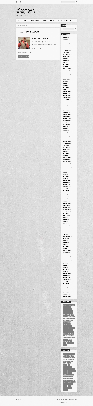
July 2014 (65, 287)
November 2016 (66, 232)
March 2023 (65, 89)
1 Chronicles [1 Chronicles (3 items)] (65, 353)
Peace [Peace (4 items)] (73, 331)
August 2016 (66, 238)
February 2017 (66, 227)
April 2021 (65, 134)
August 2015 (66, 261)
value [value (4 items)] (68, 343)
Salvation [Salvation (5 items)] (70, 339)
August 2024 (66, 56)
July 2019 (65, 170)
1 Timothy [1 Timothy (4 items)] (65, 359)
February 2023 (66, 91)
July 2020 (65, 151)
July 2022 (65, 105)
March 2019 (65, 178)
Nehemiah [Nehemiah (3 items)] (73, 382)
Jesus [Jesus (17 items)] (64, 329)
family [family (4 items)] (72, 314)
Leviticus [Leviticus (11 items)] (64, 380)
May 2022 (65, 108)
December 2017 (66, 207)
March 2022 (65, 112)
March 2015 (65, 271)
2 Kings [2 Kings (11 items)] (71, 361)
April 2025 (65, 41)
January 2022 (66, 116)
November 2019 (66, 163)
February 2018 (66, 203)
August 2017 (66, 215)
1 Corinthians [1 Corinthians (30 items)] (72, 353)
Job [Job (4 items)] (68, 376)
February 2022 (66, 114)
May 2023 (65, 85)
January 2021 (66, 139)
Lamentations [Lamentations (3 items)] (69, 378)
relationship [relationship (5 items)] (65, 337)
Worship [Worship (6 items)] (64, 345)
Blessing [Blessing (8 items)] (69, 307)
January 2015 (66, 275)
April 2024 (65, 64)
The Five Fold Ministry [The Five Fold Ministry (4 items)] (67, 341)
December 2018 (66, 184)
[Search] (68, 2)
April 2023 (65, 87)
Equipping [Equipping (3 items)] (65, 312)
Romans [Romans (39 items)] (70, 387)
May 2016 (65, 244)
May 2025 (65, 39)
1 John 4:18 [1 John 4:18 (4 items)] (65, 305)
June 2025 (65, 37)
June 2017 (65, 219)
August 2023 (66, 79)
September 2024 (66, 54)
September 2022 (66, 101)
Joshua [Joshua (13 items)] (64, 378)
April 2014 (65, 292)
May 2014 (65, 290)
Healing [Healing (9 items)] (64, 320)
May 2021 (65, 132)
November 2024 (66, 50)
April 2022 (65, 110)
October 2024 (66, 52)
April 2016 (65, 246)
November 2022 (66, 97)
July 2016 (65, 240)
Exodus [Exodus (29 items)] (69, 370)
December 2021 (66, 118)
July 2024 (65, 58)
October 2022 (66, 99)
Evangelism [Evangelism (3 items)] (70, 312)
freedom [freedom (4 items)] (65, 318)
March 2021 (65, 136)
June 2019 (65, 172)
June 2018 (65, 196)
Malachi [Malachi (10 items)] (72, 380)
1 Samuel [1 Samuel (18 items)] (65, 357)
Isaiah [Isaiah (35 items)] (69, 374)
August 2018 (66, 192)
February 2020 (66, 157)
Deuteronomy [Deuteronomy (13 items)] (66, 368)
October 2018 (66, 188)
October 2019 (66, 165)
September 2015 (66, 260)
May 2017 (65, 221)
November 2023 (66, 74)
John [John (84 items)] (71, 376)
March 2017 (65, 225)
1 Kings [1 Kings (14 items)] (68, 355)
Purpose (48, 44)
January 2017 (66, 229)
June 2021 (65, 130)
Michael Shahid (47, 41)
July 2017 (65, 217)
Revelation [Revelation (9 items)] (65, 387)
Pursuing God (53, 44)
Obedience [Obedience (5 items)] (68, 331)
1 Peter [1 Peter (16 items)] (72, 355)
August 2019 (66, 168)
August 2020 (66, 149)
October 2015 (66, 258)
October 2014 (66, 281)
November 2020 (66, 143)
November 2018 (66, 186)
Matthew (36, 48)
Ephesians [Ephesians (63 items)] (65, 370)
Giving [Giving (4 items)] (69, 318)
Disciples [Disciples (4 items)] (65, 310)
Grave (26, 25)
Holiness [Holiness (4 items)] (65, 324)
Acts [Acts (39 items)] (69, 365)
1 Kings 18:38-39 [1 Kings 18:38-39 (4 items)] (71, 305)
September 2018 (66, 190)
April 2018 (65, 199)
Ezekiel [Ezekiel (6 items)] (73, 370)
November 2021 (66, 120)
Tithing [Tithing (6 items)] (64, 343)
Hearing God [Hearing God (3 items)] (70, 320)
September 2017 (66, 213)
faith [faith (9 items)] (64, 314)
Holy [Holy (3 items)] (69, 324)
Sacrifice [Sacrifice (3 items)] (65, 339)
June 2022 (65, 107)
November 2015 (66, 256)
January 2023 (66, 93)
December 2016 (66, 230)
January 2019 (66, 182)
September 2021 (66, 124)
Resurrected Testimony (40, 38)
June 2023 (65, 83)
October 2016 (66, 234)
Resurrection (36, 46)
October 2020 (66, 145)
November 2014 (66, 279)
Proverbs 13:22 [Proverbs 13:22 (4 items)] (71, 335)
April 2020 (65, 153)
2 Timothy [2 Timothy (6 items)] (65, 365)
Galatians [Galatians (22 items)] (65, 372)
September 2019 (66, 167)
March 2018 (65, 201)
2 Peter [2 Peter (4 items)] (64, 363)
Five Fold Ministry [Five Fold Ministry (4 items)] (70, 316)
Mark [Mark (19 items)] (64, 382)
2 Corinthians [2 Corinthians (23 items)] (65, 361)
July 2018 (65, 194)
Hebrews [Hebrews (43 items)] (64, 374)
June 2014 (65, 289)
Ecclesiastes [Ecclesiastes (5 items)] (72, 368)
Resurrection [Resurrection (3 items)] (72, 337)
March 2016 (65, 248)
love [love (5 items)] (64, 331)
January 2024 (66, 70)
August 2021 (66, 126)
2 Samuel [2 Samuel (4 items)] (69, 363)
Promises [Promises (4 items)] (65, 335)
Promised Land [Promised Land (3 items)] (70, 333)
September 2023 (66, 77)
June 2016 (65, 242)
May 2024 (65, 62)
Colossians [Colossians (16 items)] (65, 367)
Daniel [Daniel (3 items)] (70, 367)
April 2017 (65, 223)
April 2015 (65, 269)
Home (18, 25)
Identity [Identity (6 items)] (70, 326)
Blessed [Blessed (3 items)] (64, 307)
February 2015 (66, 273)
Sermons (22, 25)
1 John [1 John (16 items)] (64, 355)
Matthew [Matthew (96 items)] (68, 382)
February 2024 (66, 68)
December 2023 (66, 72)
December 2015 (66, 254)
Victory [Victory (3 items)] (72, 343)
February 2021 (66, 138)
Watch (26, 56)
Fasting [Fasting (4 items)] (64, 316)
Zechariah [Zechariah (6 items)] (65, 389)
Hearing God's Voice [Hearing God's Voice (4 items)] (67, 322)
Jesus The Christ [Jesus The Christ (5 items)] (69, 329)
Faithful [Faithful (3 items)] (68, 314)
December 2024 (66, 48)
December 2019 (66, 161)
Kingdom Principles (42, 44)
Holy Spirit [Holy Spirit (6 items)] (65, 326)
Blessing (35, 44)
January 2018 (66, 205)
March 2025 (65, 43)
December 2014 (66, 277)
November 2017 (66, 209)
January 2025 (66, 47)
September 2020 (66, 147)
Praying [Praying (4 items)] (64, 333)
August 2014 (66, 285)
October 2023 (66, 76)
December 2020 (66, 141)
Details (20, 56)
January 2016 (66, 252)
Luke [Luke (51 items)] (69, 380)
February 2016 (66, 250)
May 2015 (65, 267)
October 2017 (66, 211)
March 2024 (65, 66)
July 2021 (65, 128)
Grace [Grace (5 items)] (73, 318)
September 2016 (66, 236)
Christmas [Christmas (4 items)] (65, 309)
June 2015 (65, 265)
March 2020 (65, 155)
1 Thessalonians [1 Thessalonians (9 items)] (71, 357)
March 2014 (65, 294)
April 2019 (65, 176)
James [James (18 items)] (72, 374)
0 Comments (44, 48)
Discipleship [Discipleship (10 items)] (70, 310)
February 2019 (66, 180)
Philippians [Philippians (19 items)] (70, 384)
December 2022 (66, 95)
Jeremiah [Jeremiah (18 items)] (64, 376)
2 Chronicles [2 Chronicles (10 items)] (70, 359)
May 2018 (65, 198)
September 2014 (66, 283)
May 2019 (65, 174)
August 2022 (66, 103)
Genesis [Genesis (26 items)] (69, 372)
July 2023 (65, 81)
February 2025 (66, 45)
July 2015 (65, 263)
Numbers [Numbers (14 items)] (65, 384)
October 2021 (66, 122)
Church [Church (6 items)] (69, 309)
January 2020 (66, 159)
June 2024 (65, 60)
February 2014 (66, 296)
